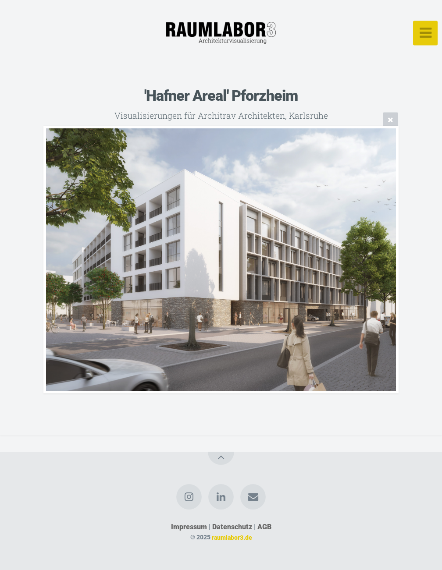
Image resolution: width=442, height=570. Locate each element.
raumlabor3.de (232, 537)
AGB (264, 527)
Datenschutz (232, 527)
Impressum (189, 527)
